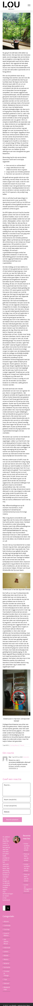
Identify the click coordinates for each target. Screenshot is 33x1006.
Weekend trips (6, 988)
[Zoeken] (8, 908)
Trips (5, 979)
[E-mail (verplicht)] (16, 805)
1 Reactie (22, 745)
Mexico (6, 959)
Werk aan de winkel (26, 848)
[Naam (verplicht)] (16, 799)
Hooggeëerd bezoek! (28, 890)
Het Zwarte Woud (6, 941)
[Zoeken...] (4, 908)
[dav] (16, 31)
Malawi (16, 745)
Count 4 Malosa (6, 934)
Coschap (12, 745)
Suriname (6, 967)
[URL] (16, 811)
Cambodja (6, 925)
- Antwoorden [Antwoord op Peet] (25, 757)
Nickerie (6, 963)
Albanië (6, 921)
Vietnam (6, 983)
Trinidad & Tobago (6, 973)
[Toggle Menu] (29, 5)
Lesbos (6, 951)
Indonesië (6, 948)
